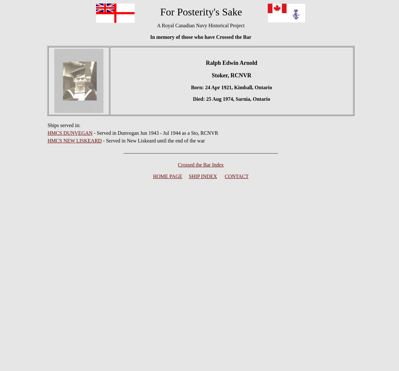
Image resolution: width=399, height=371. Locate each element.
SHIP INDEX (203, 176)
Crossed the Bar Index (201, 165)
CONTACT (237, 176)
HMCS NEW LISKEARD (75, 140)
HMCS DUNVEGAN (70, 133)
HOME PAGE (167, 176)
